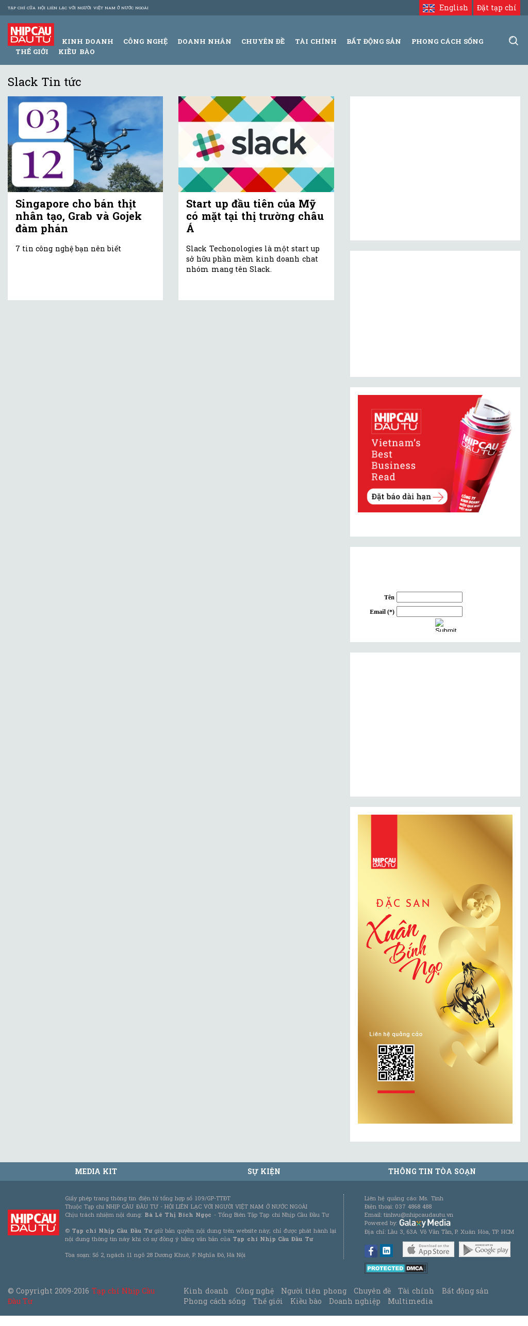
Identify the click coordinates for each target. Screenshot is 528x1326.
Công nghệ (255, 1291)
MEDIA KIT (96, 1171)
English (445, 7)
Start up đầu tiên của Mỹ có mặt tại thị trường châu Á (255, 216)
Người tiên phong (313, 1291)
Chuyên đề (263, 41)
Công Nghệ (145, 41)
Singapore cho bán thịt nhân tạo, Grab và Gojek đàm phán (78, 216)
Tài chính (416, 1291)
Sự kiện (264, 1171)
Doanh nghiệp (355, 1301)
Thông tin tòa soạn (432, 1171)
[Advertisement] (435, 724)
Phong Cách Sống (447, 41)
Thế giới (31, 51)
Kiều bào (76, 51)
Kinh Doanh (87, 41)
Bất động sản (373, 41)
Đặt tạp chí (497, 7)
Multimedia (410, 1301)
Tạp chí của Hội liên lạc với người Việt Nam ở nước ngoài (78, 7)
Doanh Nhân (204, 41)
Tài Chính (316, 41)
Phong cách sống (214, 1301)
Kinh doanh (206, 1291)
